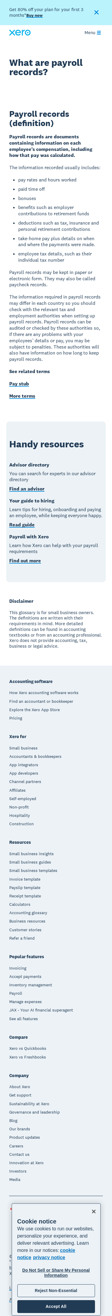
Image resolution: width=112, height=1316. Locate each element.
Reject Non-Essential (56, 1290)
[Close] (93, 1211)
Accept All (56, 1306)
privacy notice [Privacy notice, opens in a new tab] (49, 1257)
